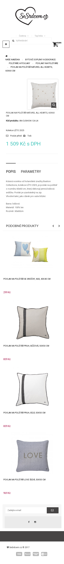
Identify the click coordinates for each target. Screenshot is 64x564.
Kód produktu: (12, 121)
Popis (11, 172)
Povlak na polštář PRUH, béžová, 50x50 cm (26, 346)
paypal (27, 554)
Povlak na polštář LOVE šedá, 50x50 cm (24, 479)
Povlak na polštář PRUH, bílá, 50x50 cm (24, 413)
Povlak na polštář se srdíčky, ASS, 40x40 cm (27, 279)
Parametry (31, 172)
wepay (44, 554)
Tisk (29, 136)
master (36, 554)
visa (19, 554)
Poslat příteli (16, 136)
